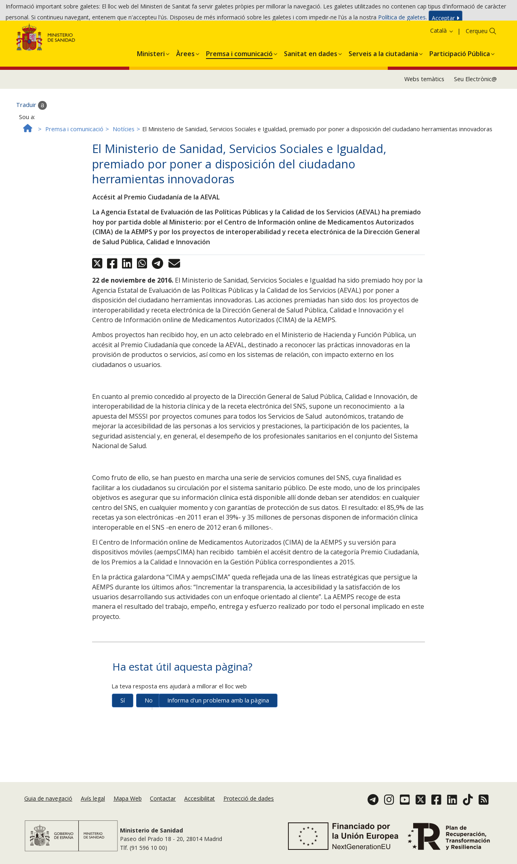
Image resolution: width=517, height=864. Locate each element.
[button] (150, 81)
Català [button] (442, 59)
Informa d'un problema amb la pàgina (218, 729)
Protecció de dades (248, 808)
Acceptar (445, 20)
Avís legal (93, 808)
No (149, 729)
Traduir (31, 134)
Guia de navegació (48, 808)
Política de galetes (402, 19)
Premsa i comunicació (74, 157)
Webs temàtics (424, 108)
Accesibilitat (199, 808)
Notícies (124, 157)
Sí (122, 729)
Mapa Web (127, 808)
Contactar (163, 808)
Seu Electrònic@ (475, 108)
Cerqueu (477, 60)
